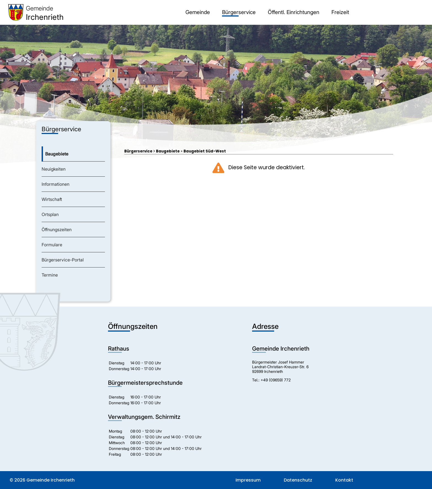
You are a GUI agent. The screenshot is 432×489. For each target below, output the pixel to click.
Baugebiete (168, 151)
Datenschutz (298, 480)
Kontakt (344, 480)
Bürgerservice (138, 151)
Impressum (248, 480)
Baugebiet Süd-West (204, 151)
